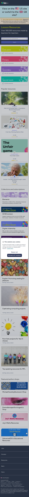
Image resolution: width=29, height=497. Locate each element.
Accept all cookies (14, 255)
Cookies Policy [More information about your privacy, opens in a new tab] (10, 248)
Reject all (14, 252)
